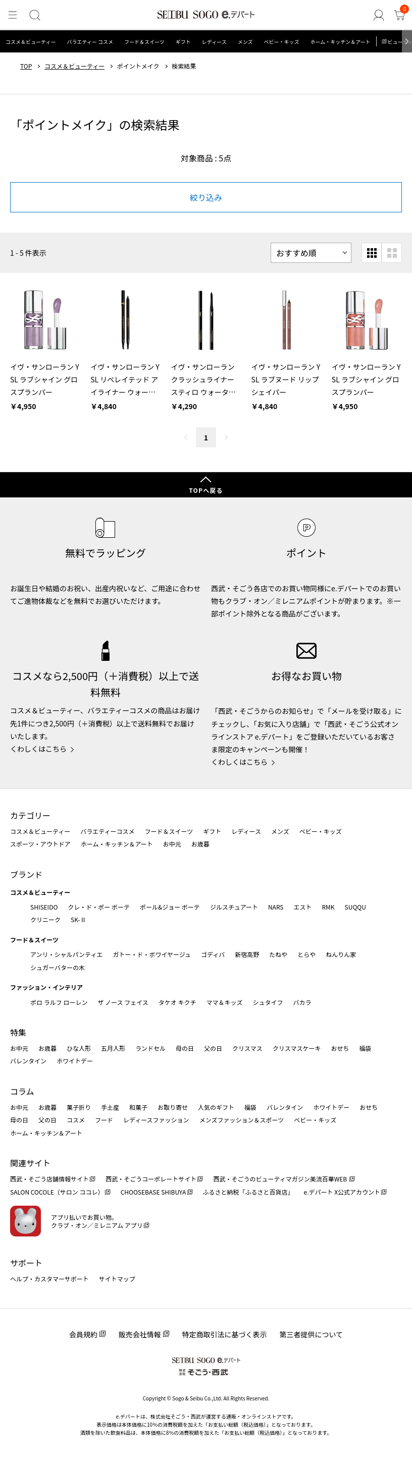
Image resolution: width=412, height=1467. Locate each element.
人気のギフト (216, 1107)
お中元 (172, 843)
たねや (278, 954)
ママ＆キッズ (225, 1002)
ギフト (183, 41)
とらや (306, 954)
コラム (22, 1091)
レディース (214, 41)
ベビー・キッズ (281, 41)
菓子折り (79, 1107)
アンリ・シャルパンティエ (66, 954)
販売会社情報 (140, 1334)
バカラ (302, 1002)
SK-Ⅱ (78, 919)
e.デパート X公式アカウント (342, 1192)
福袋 (365, 1048)
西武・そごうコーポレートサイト (151, 1178)
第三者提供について (311, 1334)
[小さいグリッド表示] (372, 253)
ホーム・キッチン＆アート (340, 41)
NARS (276, 906)
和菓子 (138, 1107)
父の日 (213, 1048)
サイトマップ (117, 1278)
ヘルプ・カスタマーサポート (49, 1278)
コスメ (76, 1119)
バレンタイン (28, 1060)
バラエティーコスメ (107, 831)
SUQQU (355, 906)
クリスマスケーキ (297, 1048)
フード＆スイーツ (144, 41)
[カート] (399, 15)
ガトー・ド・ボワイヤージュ (152, 954)
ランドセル (150, 1048)
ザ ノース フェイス (122, 1002)
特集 (18, 1032)
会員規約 (83, 1334)
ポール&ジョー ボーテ (170, 906)
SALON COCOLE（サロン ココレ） (57, 1192)
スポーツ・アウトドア (40, 843)
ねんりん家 (341, 954)
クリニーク (45, 919)
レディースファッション (156, 1119)
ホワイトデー (75, 1060)
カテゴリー (30, 815)
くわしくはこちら (38, 749)
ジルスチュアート (234, 906)
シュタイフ (268, 1002)
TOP (26, 66)
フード (104, 1119)
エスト (302, 906)
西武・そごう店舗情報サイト (49, 1178)
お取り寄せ (173, 1107)
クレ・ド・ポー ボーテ (99, 906)
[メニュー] (12, 15)
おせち (340, 1048)
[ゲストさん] (379, 15)
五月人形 (113, 1048)
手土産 (110, 1107)
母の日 (185, 1048)
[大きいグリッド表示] (392, 253)
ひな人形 (79, 1048)
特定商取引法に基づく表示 (224, 1334)
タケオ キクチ (177, 1002)
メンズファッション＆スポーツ (241, 1119)
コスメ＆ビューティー (31, 41)
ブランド (26, 874)
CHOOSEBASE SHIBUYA (153, 1192)
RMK (328, 906)
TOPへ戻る (206, 490)
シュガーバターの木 (57, 967)
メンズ (245, 41)
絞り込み (206, 197)
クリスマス (247, 1048)
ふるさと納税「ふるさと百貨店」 (248, 1192)
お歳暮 (200, 843)
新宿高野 (247, 954)
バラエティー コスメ (90, 41)
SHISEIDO (44, 906)
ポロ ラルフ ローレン (58, 1002)
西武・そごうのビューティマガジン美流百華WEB (280, 1178)
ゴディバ (213, 954)
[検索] (33, 15)
